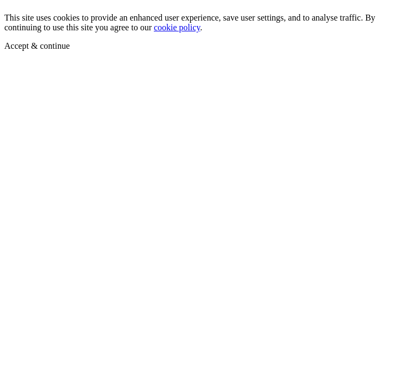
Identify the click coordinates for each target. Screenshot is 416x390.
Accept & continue (37, 45)
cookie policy (177, 27)
